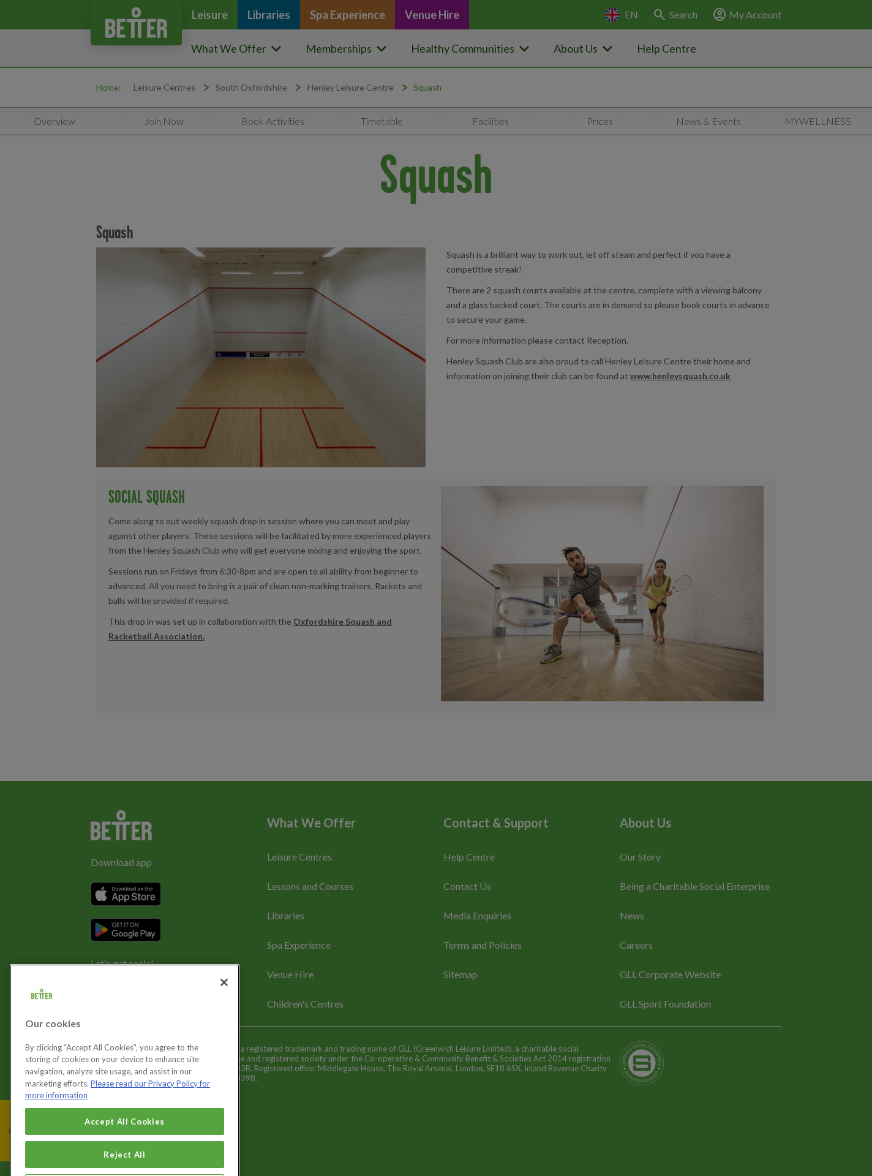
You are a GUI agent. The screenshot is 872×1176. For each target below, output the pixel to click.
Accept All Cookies (125, 1132)
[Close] (224, 992)
